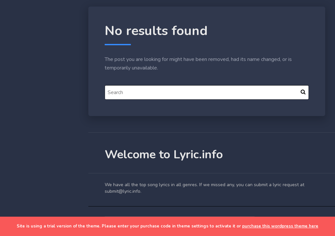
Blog (19, 118)
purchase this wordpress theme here (280, 226)
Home (21, 103)
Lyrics (20, 133)
